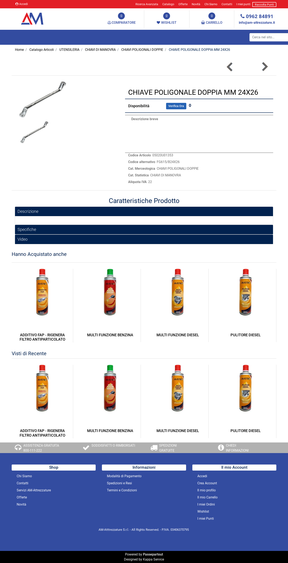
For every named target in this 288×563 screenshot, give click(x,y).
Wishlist (203, 511)
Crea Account (207, 483)
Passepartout (153, 554)
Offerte (183, 4)
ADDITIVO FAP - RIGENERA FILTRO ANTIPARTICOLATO (42, 337)
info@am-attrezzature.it (257, 23)
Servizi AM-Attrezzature (34, 490)
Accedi (21, 4)
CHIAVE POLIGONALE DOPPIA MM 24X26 (199, 50)
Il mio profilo (206, 490)
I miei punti (243, 4)
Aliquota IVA (137, 182)
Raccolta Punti (264, 4)
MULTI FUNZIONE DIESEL (178, 335)
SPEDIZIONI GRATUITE (168, 447)
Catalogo (168, 4)
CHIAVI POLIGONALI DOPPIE (142, 50)
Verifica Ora (176, 106)
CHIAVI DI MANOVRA (100, 50)
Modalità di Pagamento (124, 476)
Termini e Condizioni (122, 490)
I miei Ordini (206, 504)
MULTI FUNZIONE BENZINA (110, 335)
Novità (196, 4)
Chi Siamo (210, 4)
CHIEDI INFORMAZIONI (237, 447)
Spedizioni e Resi (119, 483)
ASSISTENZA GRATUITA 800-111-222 (41, 447)
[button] (264, 66)
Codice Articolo (139, 155)
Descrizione (28, 211)
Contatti (227, 4)
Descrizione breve (144, 119)
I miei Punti (205, 519)
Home (19, 50)
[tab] (144, 211)
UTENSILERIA (69, 50)
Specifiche (27, 229)
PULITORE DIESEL (245, 335)
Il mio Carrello (207, 497)
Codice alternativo (141, 162)
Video (23, 239)
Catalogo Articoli (41, 50)
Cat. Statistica (138, 175)
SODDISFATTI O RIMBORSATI (113, 445)
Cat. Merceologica (141, 169)
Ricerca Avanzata (146, 4)
